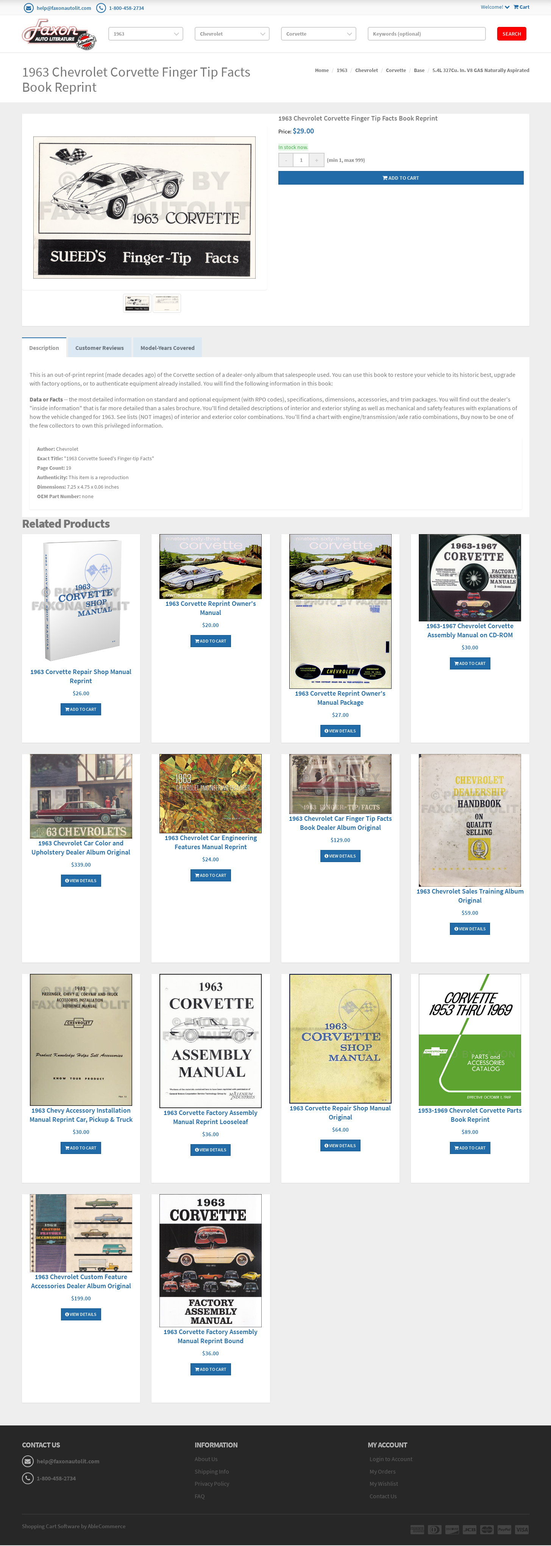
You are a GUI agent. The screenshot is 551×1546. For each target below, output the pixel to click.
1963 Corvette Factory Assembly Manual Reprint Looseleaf (211, 1117)
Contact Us (383, 1497)
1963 (342, 70)
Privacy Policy (212, 1484)
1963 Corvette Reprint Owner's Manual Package (340, 698)
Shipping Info (212, 1471)
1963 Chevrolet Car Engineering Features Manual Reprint (211, 843)
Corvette (396, 70)
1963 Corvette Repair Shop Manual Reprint (80, 676)
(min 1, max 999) (345, 160)
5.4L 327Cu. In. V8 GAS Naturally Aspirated (480, 70)
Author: (46, 449)
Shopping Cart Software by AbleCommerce (74, 1526)
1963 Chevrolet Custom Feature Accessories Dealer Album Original (81, 1282)
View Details (340, 731)
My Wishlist (384, 1484)
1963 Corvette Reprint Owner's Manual (210, 609)
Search (512, 33)
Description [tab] (44, 347)
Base (419, 70)
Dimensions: (51, 487)
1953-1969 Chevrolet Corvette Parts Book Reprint (470, 1115)
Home (322, 70)
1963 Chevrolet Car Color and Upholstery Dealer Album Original (80, 848)
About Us (206, 1459)
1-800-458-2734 (126, 8)
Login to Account (391, 1459)
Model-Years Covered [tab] (169, 347)
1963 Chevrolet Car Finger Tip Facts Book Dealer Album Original (340, 824)
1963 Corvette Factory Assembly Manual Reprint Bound (211, 1337)
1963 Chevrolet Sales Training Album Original (470, 896)
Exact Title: (50, 458)
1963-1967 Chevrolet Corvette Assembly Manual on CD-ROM (470, 631)
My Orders (383, 1471)
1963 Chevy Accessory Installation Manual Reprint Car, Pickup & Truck (81, 1115)
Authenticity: (52, 477)
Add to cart (400, 177)
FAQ (200, 1497)
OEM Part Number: (59, 496)
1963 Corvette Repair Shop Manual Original (340, 1113)
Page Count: (51, 468)
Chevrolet (366, 70)
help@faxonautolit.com (64, 8)
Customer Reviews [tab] (100, 347)
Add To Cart (81, 709)
